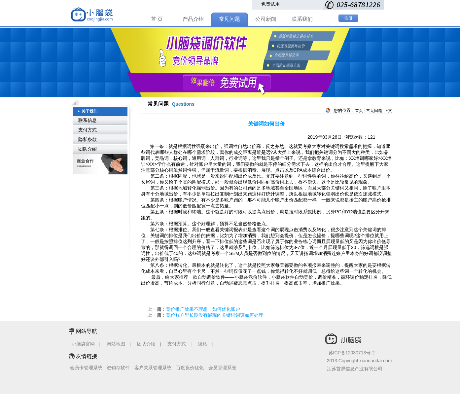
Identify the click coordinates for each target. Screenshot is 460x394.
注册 (348, 18)
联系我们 (302, 19)
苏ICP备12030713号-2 (352, 352)
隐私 (203, 343)
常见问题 (229, 19)
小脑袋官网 (83, 343)
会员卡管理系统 (86, 367)
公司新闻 (265, 19)
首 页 (157, 19)
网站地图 (116, 343)
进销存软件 (118, 367)
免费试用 (270, 4)
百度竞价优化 (190, 367)
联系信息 (87, 120)
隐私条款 (87, 139)
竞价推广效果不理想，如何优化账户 (203, 309)
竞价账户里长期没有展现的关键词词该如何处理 (214, 315)
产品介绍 (193, 19)
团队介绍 (87, 149)
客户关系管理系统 (152, 367)
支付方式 (87, 129)
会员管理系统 (222, 367)
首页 (359, 110)
